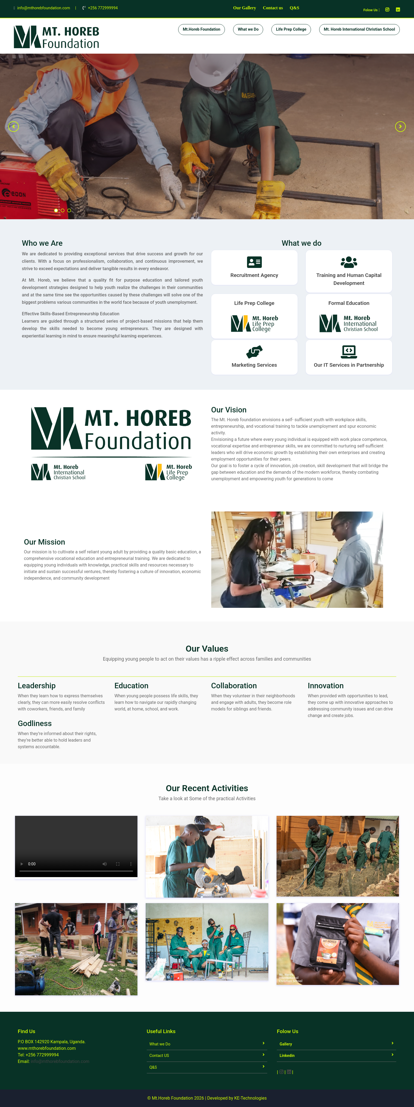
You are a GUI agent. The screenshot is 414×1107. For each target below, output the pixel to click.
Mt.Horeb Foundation (201, 29)
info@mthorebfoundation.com (60, 1061)
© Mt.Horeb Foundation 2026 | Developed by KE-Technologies (207, 1098)
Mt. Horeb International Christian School (359, 29)
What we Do (248, 29)
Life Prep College (291, 29)
